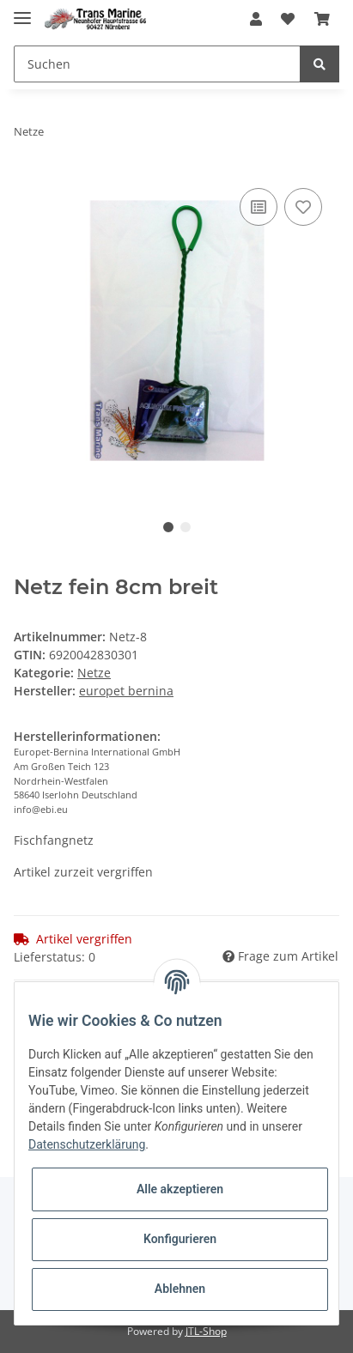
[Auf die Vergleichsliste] (258, 207)
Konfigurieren (179, 1239)
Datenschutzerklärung (86, 1144)
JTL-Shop (206, 1331)
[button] (255, 19)
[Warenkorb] (322, 19)
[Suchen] (157, 64)
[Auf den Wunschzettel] (303, 207)
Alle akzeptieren (180, 1189)
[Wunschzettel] (287, 19)
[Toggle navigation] (22, 10)
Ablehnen (180, 1288)
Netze (94, 672)
